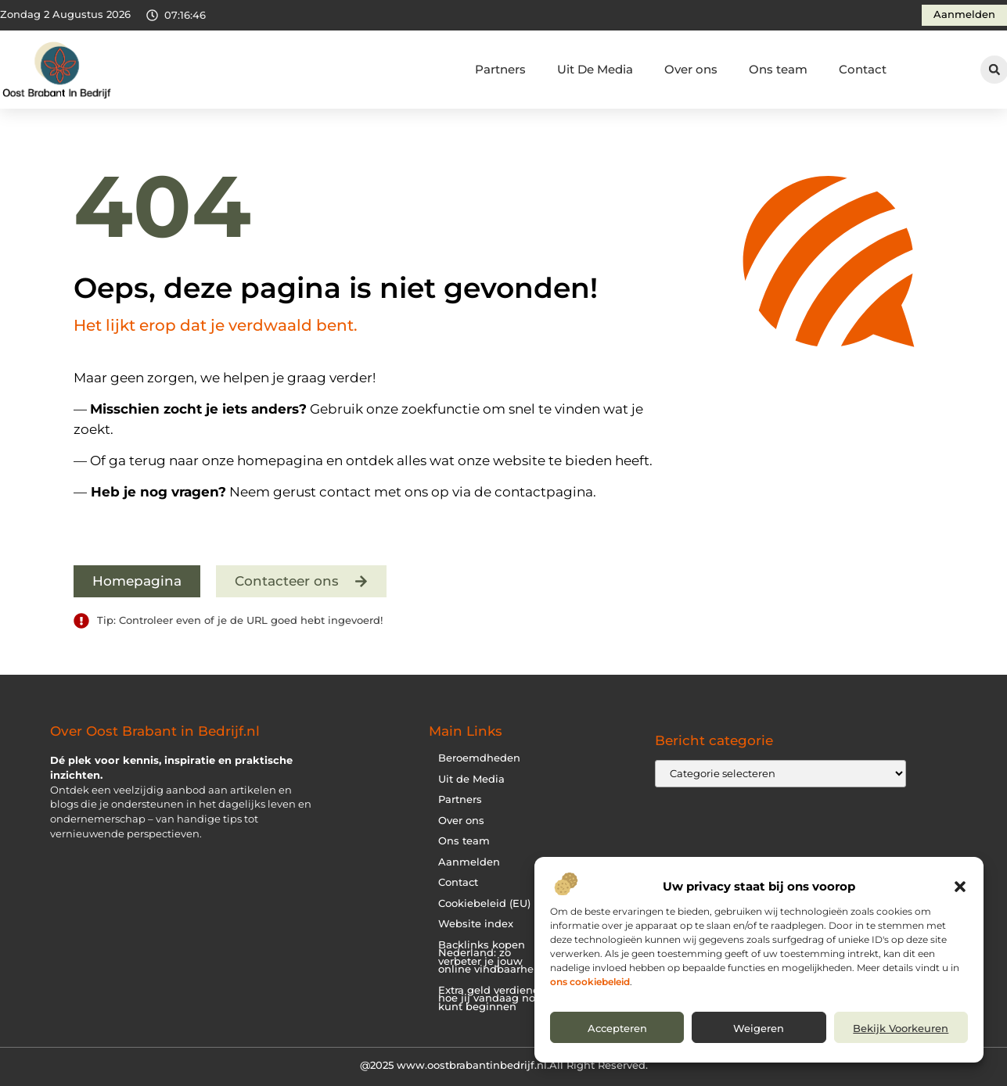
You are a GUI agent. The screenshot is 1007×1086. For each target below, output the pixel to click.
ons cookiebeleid (590, 981)
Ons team (778, 69)
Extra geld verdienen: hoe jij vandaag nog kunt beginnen (493, 998)
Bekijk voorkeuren (900, 1028)
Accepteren (617, 1028)
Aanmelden (469, 862)
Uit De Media (595, 69)
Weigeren (758, 1028)
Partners (500, 69)
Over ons (690, 69)
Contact (863, 69)
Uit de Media (471, 779)
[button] (960, 886)
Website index (475, 924)
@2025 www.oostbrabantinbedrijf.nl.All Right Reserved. (504, 1065)
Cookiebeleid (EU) (484, 903)
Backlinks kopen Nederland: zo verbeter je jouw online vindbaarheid (491, 957)
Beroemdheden (479, 758)
